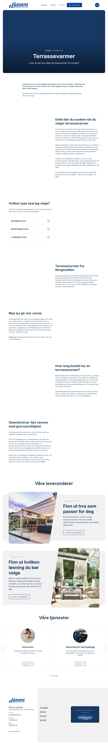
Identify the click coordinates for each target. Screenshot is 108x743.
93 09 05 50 (13, 726)
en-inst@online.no (15, 715)
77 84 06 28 (13, 721)
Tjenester (48, 50)
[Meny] (97, 5)
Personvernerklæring (14, 732)
